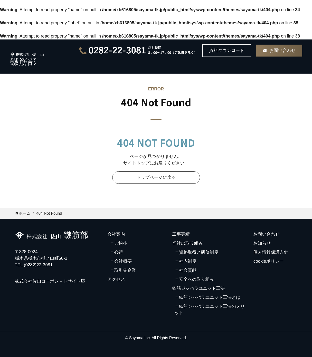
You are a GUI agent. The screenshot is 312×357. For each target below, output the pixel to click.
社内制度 (188, 261)
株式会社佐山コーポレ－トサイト (50, 281)
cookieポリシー (268, 261)
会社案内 (116, 234)
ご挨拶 (120, 243)
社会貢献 (188, 270)
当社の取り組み (187, 243)
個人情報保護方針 (270, 252)
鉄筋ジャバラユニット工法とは (209, 297)
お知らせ (262, 243)
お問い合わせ (266, 234)
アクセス (116, 279)
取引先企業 (125, 270)
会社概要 (123, 261)
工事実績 (181, 234)
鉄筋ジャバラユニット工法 (198, 288)
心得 (118, 252)
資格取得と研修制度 (198, 252)
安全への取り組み (196, 279)
